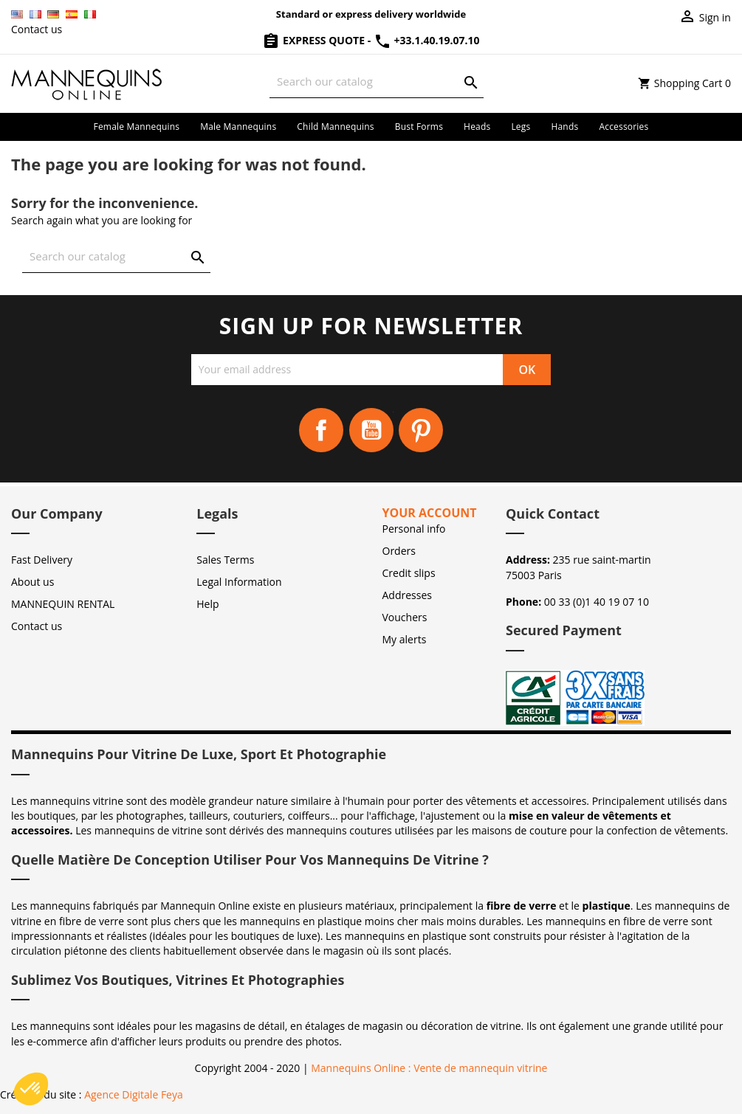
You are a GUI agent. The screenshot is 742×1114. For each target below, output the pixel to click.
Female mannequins (137, 126)
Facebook (321, 430)
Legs (520, 126)
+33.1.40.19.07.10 (427, 40)
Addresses (407, 595)
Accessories (623, 126)
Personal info (414, 529)
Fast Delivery (41, 560)
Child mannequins (335, 126)
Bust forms (419, 126)
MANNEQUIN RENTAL (62, 604)
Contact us (36, 29)
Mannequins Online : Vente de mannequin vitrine (429, 1068)
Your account (429, 513)
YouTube (371, 430)
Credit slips (409, 573)
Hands (564, 126)
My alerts (404, 639)
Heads (477, 126)
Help (207, 604)
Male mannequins (238, 126)
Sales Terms (225, 560)
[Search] (376, 81)
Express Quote (314, 40)
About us (32, 582)
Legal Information (238, 582)
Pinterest (421, 430)
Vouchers (404, 617)
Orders (399, 551)
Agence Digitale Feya (133, 1094)
